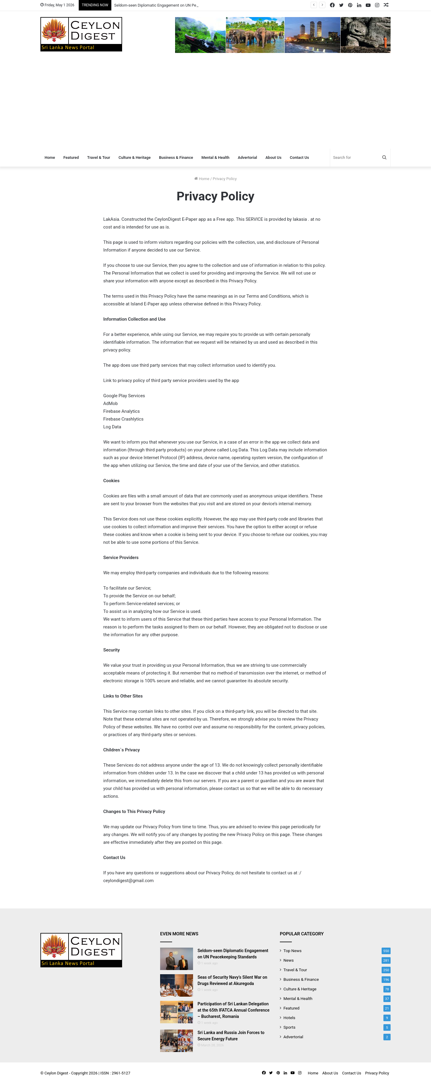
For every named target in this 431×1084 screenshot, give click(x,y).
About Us (273, 157)
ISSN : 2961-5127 (115, 1073)
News (288, 960)
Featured (71, 157)
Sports (289, 1027)
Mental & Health (215, 157)
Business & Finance (176, 157)
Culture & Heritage (135, 157)
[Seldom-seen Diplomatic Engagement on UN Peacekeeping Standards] (176, 959)
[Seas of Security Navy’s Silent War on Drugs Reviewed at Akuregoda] (176, 985)
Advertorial (247, 157)
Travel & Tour (98, 157)
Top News (292, 950)
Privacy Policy (377, 1073)
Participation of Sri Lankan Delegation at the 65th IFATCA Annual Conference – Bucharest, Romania (233, 1010)
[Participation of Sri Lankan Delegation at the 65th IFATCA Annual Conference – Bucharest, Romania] (176, 1012)
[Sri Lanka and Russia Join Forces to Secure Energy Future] (176, 1041)
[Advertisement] (215, 104)
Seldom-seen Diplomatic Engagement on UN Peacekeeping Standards (174, 5)
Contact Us (299, 157)
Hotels (289, 1017)
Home (50, 157)
